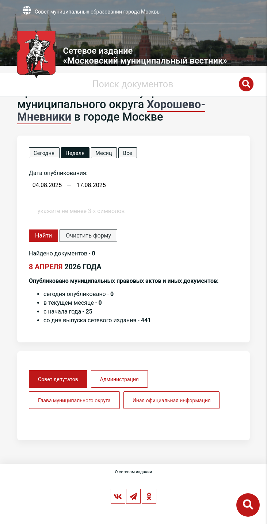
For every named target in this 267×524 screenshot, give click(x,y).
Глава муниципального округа (74, 400)
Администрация (119, 379)
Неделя (75, 153)
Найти (43, 235)
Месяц (104, 153)
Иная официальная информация (172, 400)
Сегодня (44, 153)
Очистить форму (88, 235)
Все (127, 153)
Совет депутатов (58, 379)
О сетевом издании (133, 472)
